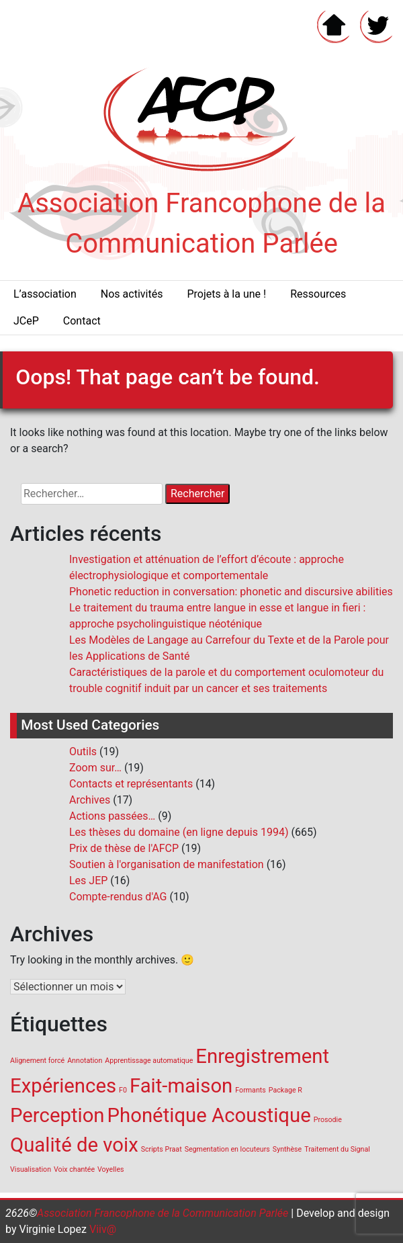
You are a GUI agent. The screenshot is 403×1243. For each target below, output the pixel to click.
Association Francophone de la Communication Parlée (162, 1213)
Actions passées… (112, 816)
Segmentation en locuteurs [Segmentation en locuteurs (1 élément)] (227, 1149)
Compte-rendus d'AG (118, 896)
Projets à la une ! (226, 294)
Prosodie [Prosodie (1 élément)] (328, 1119)
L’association (45, 294)
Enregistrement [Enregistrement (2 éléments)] (262, 1056)
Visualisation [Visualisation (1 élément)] (30, 1169)
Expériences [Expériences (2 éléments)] (63, 1085)
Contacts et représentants (131, 783)
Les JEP (88, 880)
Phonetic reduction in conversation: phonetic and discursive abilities (231, 591)
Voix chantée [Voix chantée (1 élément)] (74, 1169)
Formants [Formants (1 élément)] (250, 1090)
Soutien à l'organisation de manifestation (166, 864)
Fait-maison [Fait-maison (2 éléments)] (181, 1085)
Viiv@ (101, 1229)
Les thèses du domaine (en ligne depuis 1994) (179, 832)
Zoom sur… (95, 767)
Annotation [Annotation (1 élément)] (84, 1060)
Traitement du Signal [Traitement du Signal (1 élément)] (337, 1149)
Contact (82, 320)
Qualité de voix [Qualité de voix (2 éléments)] (74, 1144)
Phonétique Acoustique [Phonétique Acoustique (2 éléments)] (209, 1115)
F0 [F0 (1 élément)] (123, 1090)
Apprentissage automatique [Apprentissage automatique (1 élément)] (149, 1060)
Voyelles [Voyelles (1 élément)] (110, 1169)
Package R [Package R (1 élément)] (285, 1090)
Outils (83, 751)
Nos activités (132, 294)
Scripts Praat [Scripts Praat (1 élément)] (161, 1149)
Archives (89, 800)
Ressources (318, 294)
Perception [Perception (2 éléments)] (57, 1115)
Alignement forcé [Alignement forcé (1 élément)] (37, 1060)
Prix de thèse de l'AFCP (124, 848)
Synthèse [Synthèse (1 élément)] (287, 1149)
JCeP (26, 320)
